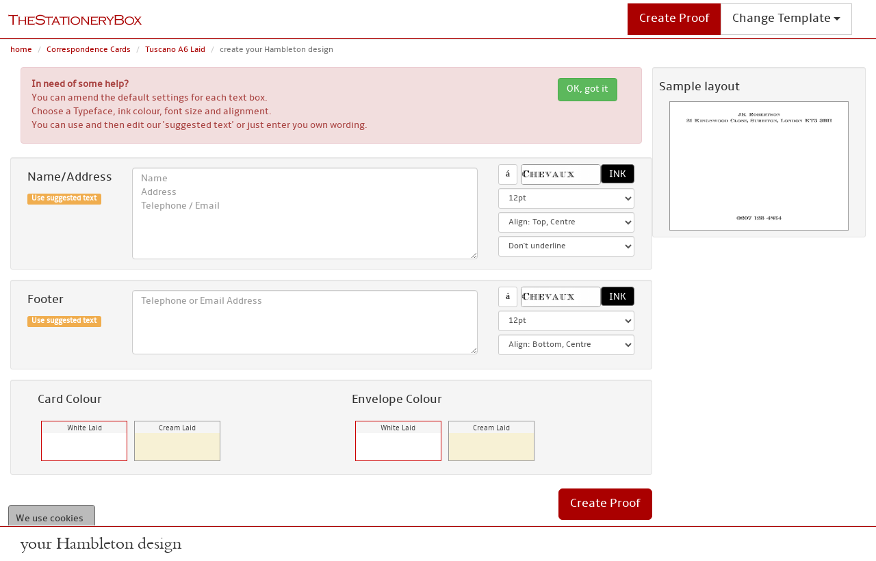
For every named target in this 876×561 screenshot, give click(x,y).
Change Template (786, 18)
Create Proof (674, 18)
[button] (560, 174)
